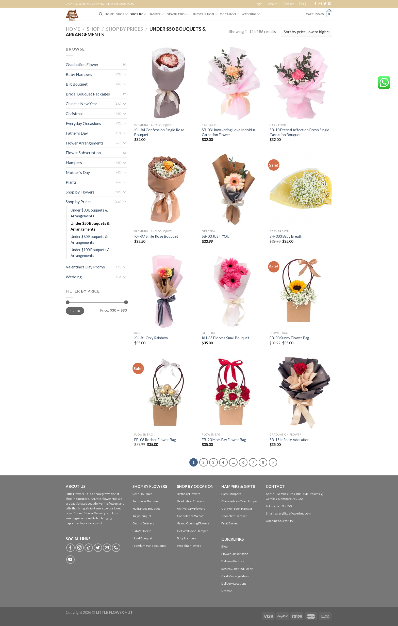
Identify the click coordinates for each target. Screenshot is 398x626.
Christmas (75, 113)
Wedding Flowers (189, 546)
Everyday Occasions (83, 123)
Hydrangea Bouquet (146, 508)
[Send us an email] (329, 4)
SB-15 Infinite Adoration (289, 440)
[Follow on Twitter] (324, 4)
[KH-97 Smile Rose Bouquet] (165, 189)
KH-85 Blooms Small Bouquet (225, 338)
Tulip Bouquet (141, 516)
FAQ (302, 4)
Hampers (74, 162)
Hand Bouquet (142, 538)
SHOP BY (138, 14)
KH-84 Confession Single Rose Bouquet (159, 132)
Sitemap (226, 591)
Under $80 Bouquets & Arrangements (89, 239)
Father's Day (77, 133)
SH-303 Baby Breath (286, 236)
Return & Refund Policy (237, 569)
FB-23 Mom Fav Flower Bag (224, 440)
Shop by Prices (124, 29)
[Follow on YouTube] (70, 559)
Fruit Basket (229, 523)
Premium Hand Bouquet (149, 546)
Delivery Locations (233, 583)
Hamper (156, 14)
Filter (75, 311)
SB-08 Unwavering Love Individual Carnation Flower (229, 132)
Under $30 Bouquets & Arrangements (89, 213)
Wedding (251, 14)
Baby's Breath (141, 531)
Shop (93, 29)
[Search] (100, 14)
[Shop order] (306, 32)
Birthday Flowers (188, 494)
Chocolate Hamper (234, 516)
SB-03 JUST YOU (215, 236)
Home (73, 29)
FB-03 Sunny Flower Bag (289, 338)
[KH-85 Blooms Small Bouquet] (233, 291)
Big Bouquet (77, 84)
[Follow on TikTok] (89, 547)
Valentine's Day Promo (85, 266)
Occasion (229, 14)
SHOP (122, 14)
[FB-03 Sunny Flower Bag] (301, 291)
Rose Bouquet (142, 494)
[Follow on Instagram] (320, 4)
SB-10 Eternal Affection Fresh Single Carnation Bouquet (299, 132)
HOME (109, 14)
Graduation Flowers (190, 501)
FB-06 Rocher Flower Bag (155, 440)
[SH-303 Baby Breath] (301, 189)
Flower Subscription (83, 152)
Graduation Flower (82, 64)
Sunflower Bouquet (145, 501)
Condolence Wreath (191, 516)
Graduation (178, 14)
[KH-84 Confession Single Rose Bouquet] (165, 83)
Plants (71, 182)
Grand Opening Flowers (193, 523)
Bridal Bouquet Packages (88, 93)
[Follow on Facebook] (315, 4)
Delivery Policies (232, 561)
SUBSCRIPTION (205, 14)
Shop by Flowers (80, 191)
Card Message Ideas (235, 576)
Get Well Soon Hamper (192, 531)
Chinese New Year (81, 103)
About (272, 4)
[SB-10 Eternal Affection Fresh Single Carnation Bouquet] (301, 83)
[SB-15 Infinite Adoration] (301, 392)
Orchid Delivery (143, 523)
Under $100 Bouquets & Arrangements (90, 253)
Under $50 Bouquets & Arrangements (90, 226)
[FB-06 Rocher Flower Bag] (165, 392)
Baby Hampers (79, 74)
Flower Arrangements (85, 142)
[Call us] (116, 547)
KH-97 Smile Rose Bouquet (156, 236)
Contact (288, 4)
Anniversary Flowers (191, 508)
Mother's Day (78, 172)
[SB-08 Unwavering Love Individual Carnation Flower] (233, 83)
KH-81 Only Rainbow (151, 338)
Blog (224, 546)
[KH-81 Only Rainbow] (165, 291)
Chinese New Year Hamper (239, 501)
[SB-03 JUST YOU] (233, 189)
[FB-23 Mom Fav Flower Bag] (233, 392)
